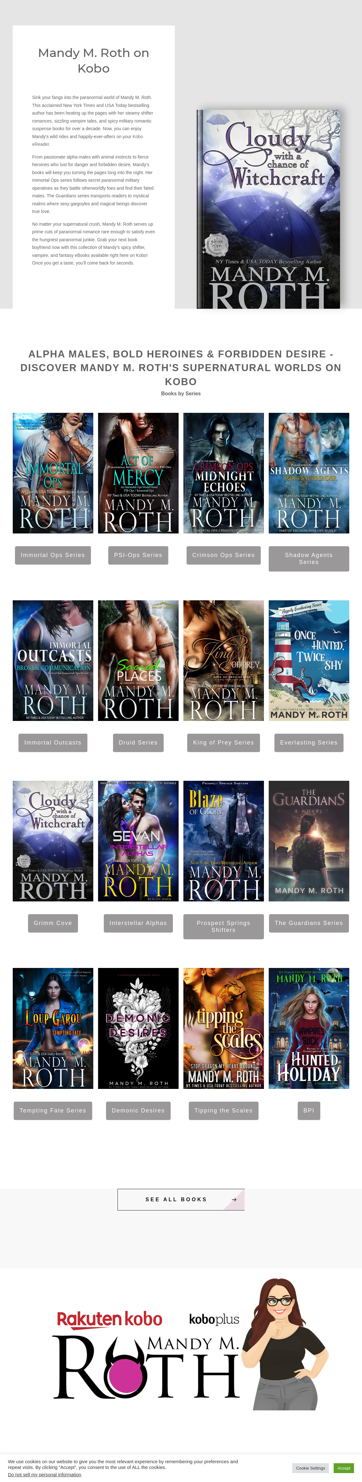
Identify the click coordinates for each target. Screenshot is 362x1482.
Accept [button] (343, 1468)
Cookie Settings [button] (310, 1468)
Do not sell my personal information (44, 1474)
